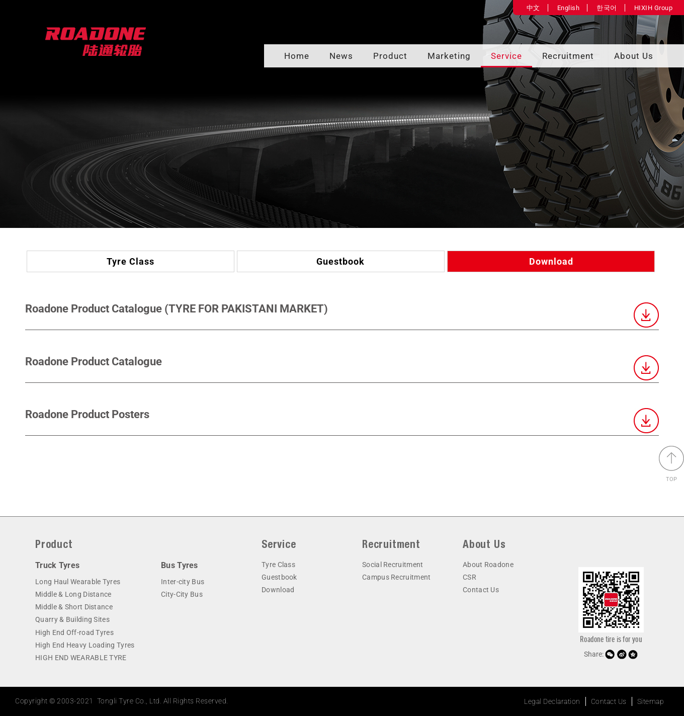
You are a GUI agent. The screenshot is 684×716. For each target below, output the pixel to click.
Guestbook (340, 261)
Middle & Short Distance (74, 607)
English (568, 8)
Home (296, 56)
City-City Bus (182, 594)
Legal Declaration (552, 701)
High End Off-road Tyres (74, 632)
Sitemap (650, 701)
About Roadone (488, 565)
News (341, 56)
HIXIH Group (653, 8)
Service (506, 56)
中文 (533, 8)
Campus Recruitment (396, 577)
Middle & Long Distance (73, 594)
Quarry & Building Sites (72, 619)
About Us (633, 56)
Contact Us (481, 590)
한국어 (606, 8)
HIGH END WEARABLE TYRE (81, 658)
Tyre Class (130, 261)
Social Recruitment (392, 565)
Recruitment (568, 56)
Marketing (449, 56)
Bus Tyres (179, 565)
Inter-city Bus (182, 582)
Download (551, 261)
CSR (469, 577)
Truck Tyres (57, 565)
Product (390, 56)
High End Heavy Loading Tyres (84, 645)
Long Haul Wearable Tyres (77, 582)
